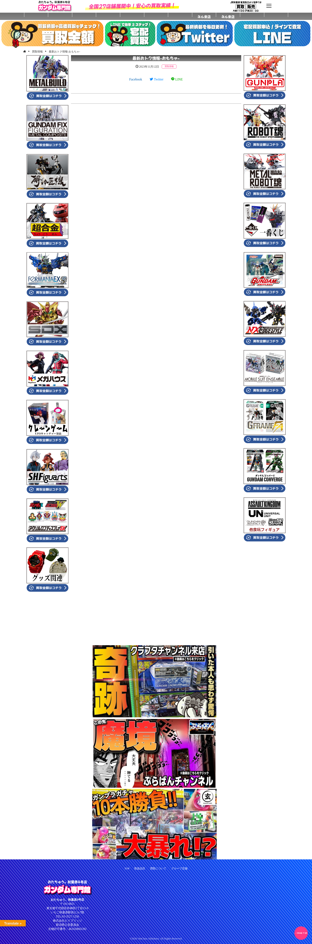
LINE (177, 79)
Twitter (156, 79)
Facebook (135, 79)
